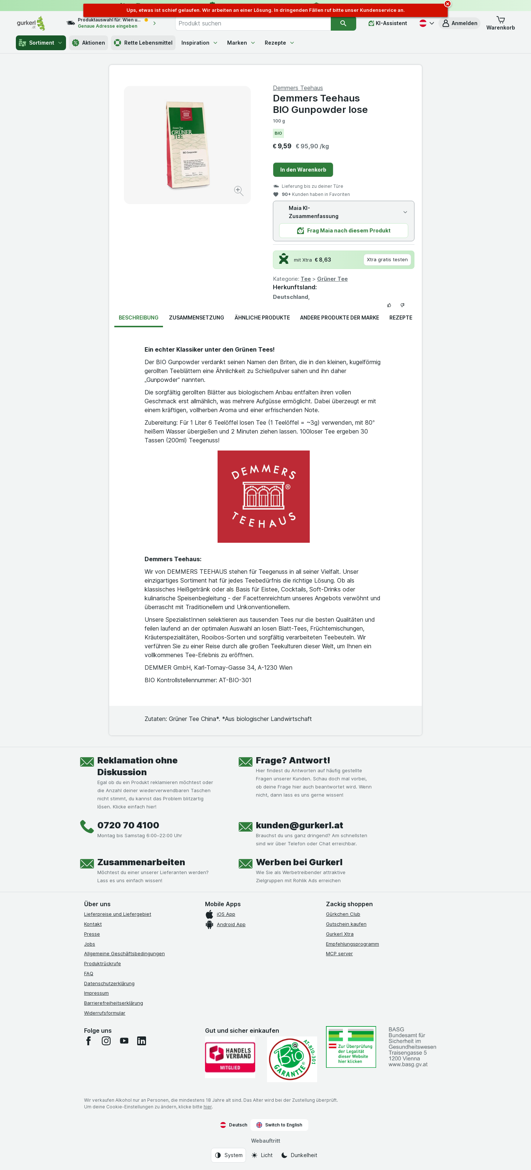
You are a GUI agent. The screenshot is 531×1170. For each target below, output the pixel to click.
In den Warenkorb (303, 169)
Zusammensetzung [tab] (196, 317)
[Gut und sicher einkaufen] (292, 1059)
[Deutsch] (425, 23)
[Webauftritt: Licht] (261, 1155)
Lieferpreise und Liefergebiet (117, 914)
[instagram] (106, 1040)
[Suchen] (343, 23)
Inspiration (199, 42)
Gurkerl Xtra (340, 934)
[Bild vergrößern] (239, 192)
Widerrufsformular (104, 1013)
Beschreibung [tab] (139, 317)
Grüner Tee (332, 278)
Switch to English (279, 1125)
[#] (351, 1047)
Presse (92, 934)
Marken (241, 42)
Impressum (96, 993)
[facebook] (88, 1040)
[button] (459, 23)
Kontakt (93, 924)
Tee (306, 278)
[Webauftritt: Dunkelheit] (298, 1155)
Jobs (89, 944)
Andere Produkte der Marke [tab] (339, 317)
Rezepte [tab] (400, 317)
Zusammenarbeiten (141, 862)
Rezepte (280, 42)
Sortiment (41, 42)
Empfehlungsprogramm (352, 944)
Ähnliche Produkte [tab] (262, 317)
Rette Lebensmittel (143, 42)
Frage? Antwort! (293, 760)
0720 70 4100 (128, 825)
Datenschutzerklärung (109, 983)
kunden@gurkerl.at (299, 825)
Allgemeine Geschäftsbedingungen (124, 953)
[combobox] (253, 23)
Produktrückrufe (102, 963)
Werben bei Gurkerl (299, 862)
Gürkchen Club (343, 914)
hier (208, 1106)
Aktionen (88, 42)
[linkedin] (141, 1040)
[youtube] (123, 1040)
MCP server (339, 953)
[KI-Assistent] (387, 23)
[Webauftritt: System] (228, 1155)
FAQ (88, 973)
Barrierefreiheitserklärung (113, 1003)
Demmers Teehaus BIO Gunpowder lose (320, 103)
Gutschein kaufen (346, 924)
